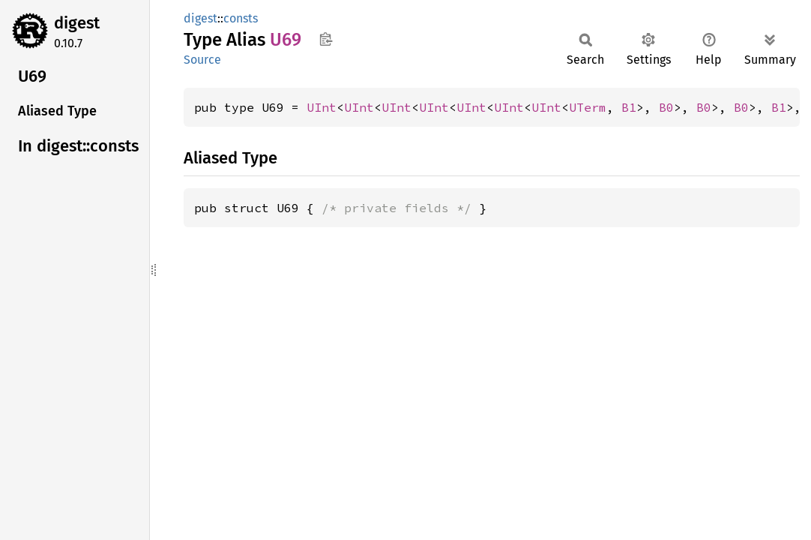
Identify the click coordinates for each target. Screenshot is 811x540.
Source (202, 59)
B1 (628, 107)
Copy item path (325, 39)
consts (240, 18)
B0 (666, 107)
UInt (322, 107)
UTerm (587, 107)
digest (77, 23)
